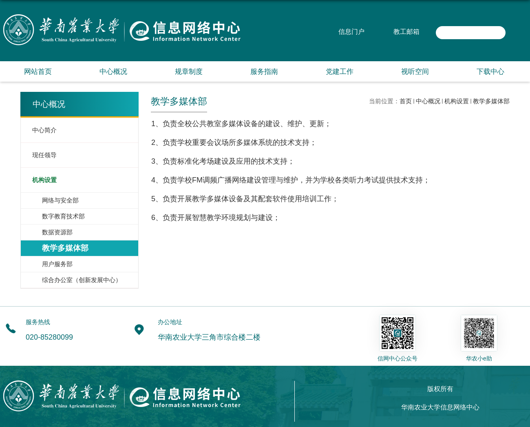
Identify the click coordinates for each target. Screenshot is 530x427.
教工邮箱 (406, 31)
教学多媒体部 (491, 101)
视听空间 (415, 72)
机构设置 (456, 101)
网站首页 (38, 72)
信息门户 (351, 31)
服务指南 (264, 72)
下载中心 (490, 72)
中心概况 (113, 72)
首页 (406, 101)
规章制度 (189, 72)
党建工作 (339, 72)
